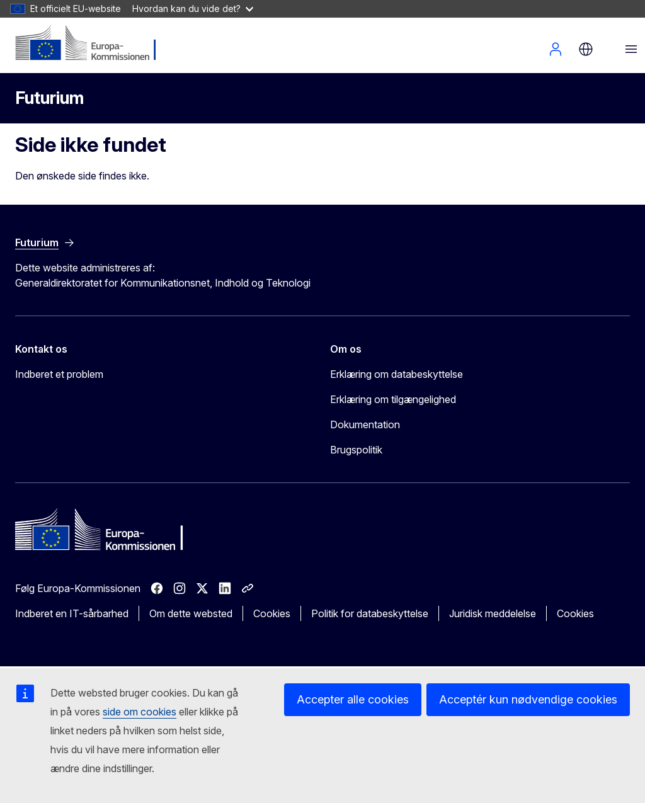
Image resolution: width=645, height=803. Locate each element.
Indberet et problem (59, 374)
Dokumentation (365, 424)
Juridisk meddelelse (492, 613)
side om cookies (139, 711)
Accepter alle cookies (353, 699)
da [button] (585, 49)
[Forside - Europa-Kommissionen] (91, 44)
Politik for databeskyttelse (369, 613)
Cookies (271, 613)
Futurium (49, 98)
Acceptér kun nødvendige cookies (528, 699)
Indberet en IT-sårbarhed (71, 613)
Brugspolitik (356, 449)
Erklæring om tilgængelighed (393, 399)
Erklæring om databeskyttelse (396, 374)
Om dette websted (190, 613)
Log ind (555, 49)
